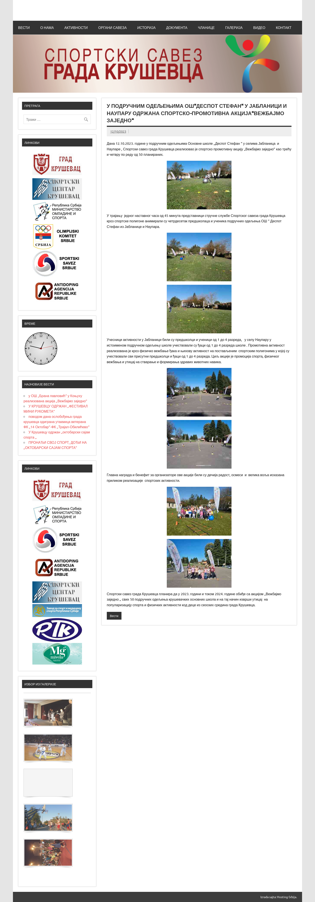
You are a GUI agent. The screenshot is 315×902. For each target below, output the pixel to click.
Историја (146, 27)
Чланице (206, 27)
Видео (259, 27)
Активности (76, 27)
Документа (176, 27)
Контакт (283, 27)
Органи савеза (112, 27)
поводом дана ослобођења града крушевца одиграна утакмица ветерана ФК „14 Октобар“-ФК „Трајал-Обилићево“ (57, 421)
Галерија (234, 27)
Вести (24, 27)
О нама (47, 27)
